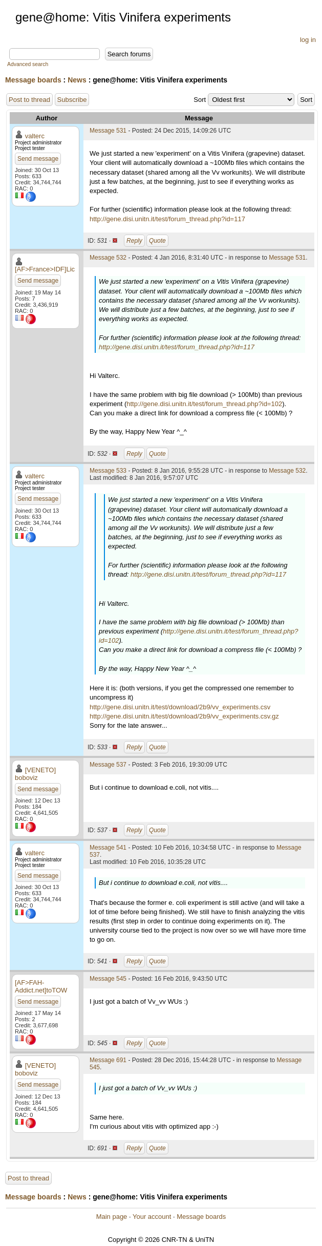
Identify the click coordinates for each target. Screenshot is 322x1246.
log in (308, 40)
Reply (134, 240)
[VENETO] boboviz (35, 774)
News (77, 80)
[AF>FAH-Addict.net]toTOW (41, 986)
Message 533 (108, 470)
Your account (152, 1216)
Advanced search (27, 64)
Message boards (33, 80)
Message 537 (108, 764)
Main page (111, 1216)
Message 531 (108, 130)
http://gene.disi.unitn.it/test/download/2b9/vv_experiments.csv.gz (184, 716)
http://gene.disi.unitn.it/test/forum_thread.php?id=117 (167, 219)
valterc (35, 136)
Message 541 (108, 847)
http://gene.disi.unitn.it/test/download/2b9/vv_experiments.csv (180, 707)
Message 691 (108, 1060)
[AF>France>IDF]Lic (45, 269)
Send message (37, 158)
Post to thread (29, 99)
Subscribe (72, 99)
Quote (157, 240)
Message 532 (108, 257)
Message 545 (108, 978)
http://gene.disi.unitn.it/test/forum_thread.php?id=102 (204, 404)
